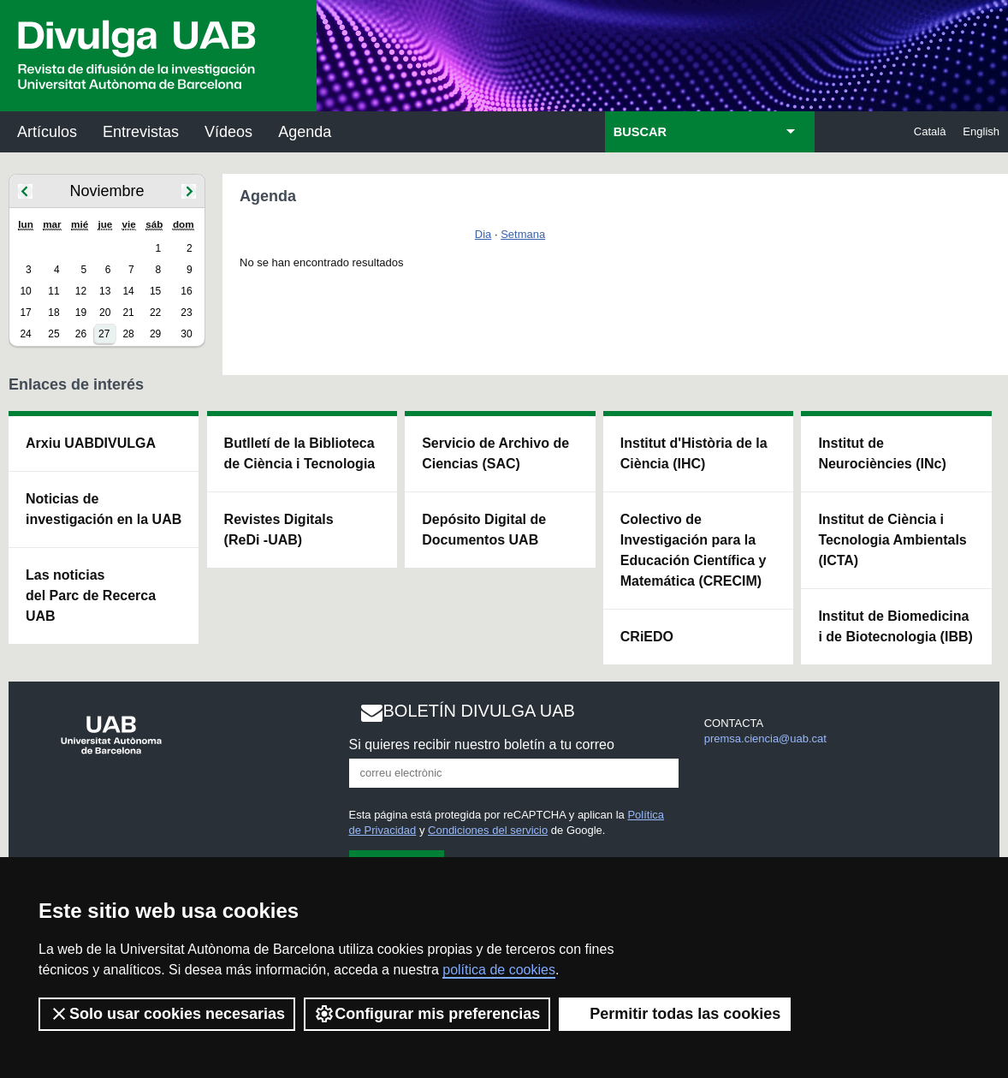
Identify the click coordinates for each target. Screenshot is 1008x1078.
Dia (483, 234)
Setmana (523, 234)
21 (127, 313)
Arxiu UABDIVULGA (91, 443)
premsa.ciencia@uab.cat (765, 738)
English (981, 131)
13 (104, 291)
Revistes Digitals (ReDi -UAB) (279, 529)
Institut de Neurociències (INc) (882, 453)
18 (53, 313)
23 (186, 313)
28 (127, 334)
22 (155, 313)
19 (80, 313)
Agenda (304, 131)
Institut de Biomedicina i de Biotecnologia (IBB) (895, 626)
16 (186, 291)
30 (186, 334)
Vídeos (228, 131)
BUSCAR (640, 132)
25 (53, 334)
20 (104, 313)
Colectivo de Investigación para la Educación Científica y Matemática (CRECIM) (693, 550)
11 (53, 291)
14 (127, 291)
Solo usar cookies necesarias (167, 1014)
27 (104, 334)
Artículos (47, 131)
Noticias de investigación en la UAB (103, 509)
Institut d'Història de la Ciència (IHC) (694, 453)
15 (155, 291)
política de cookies (498, 969)
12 (80, 291)
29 (155, 334)
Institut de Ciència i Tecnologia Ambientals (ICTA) (892, 540)
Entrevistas (141, 131)
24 (25, 334)
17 (25, 313)
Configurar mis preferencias (427, 1014)
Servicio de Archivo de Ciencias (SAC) (495, 453)
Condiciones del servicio (488, 830)
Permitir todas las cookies (674, 1014)
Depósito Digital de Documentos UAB (484, 529)
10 (25, 291)
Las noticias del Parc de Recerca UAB (91, 595)
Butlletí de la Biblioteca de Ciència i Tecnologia (300, 453)
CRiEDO (646, 636)
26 (80, 334)
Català (930, 131)
